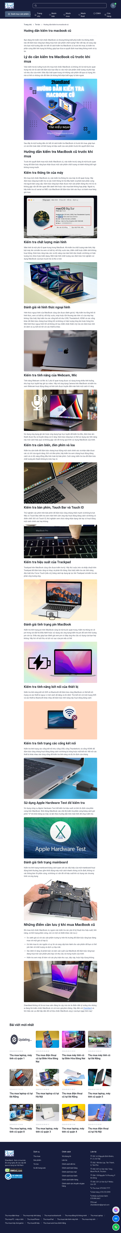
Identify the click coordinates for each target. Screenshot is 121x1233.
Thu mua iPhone (33, 1219)
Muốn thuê (82, 14)
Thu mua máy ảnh (88, 1219)
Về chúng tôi (66, 1156)
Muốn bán (52, 14)
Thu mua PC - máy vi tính (14, 1219)
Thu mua (36, 1156)
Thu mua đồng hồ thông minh (76, 1215)
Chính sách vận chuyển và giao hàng (73, 1185)
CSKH (97, 13)
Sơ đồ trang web (39, 1168)
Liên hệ (64, 1160)
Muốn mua (67, 14)
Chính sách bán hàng (69, 1168)
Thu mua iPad (48, 1219)
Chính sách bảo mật (69, 1172)
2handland (87, 1008)
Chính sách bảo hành (69, 1176)
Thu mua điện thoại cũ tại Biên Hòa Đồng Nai (47, 1058)
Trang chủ (38, 14)
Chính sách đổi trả (68, 1164)
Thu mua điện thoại (12, 1215)
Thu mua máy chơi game (14, 1223)
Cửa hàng (107, 14)
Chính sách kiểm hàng (70, 1180)
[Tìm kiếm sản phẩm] (70, 5)
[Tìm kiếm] (36, 5)
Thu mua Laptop (97, 1215)
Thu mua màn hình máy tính (67, 1219)
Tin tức (36, 1164)
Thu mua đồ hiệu (33, 1223)
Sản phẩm (37, 1160)
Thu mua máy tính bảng (32, 1215)
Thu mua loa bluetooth (52, 1215)
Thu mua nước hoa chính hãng (54, 1223)
